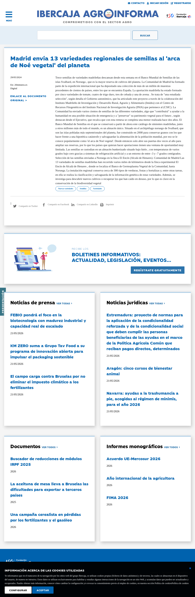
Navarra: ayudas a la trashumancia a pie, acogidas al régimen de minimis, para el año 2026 (142, 398)
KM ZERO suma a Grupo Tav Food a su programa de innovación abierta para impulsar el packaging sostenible (47, 351)
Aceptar (43, 590)
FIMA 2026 (117, 497)
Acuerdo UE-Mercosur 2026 (133, 458)
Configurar (18, 590)
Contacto (136, 3)
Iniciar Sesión (157, 3)
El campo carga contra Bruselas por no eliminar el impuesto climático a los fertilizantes (47, 381)
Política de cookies (180, 583)
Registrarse (181, 3)
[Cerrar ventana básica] (190, 568)
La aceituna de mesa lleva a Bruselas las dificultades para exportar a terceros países (49, 489)
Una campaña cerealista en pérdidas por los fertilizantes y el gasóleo (45, 517)
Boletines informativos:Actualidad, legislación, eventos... (121, 257)
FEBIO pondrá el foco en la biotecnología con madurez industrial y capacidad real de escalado (48, 320)
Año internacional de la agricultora (141, 478)
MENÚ (9, 20)
